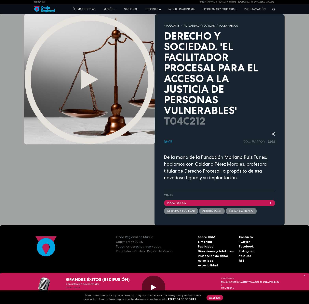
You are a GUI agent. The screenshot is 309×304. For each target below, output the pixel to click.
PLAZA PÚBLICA (228, 25)
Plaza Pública (219, 203)
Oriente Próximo (208, 2)
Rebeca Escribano (241, 211)
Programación (255, 9)
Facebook (246, 246)
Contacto (246, 237)
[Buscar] (272, 9)
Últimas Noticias (227, 2)
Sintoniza (205, 242)
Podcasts (172, 25)
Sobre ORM (206, 237)
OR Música (227, 288)
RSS (241, 260)
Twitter (244, 242)
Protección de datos (213, 256)
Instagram (246, 251)
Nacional (130, 9)
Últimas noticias (84, 9)
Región (109, 9)
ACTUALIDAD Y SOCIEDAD (199, 25)
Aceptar (215, 297)
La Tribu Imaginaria (181, 9)
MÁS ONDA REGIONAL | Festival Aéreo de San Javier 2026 (250, 283)
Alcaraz (270, 2)
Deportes (152, 9)
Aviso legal (206, 260)
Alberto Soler (212, 211)
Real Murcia (243, 2)
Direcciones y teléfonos (216, 251)
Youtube (245, 256)
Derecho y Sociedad (181, 211)
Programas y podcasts (219, 9)
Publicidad (205, 246)
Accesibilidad (208, 265)
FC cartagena (258, 2)
